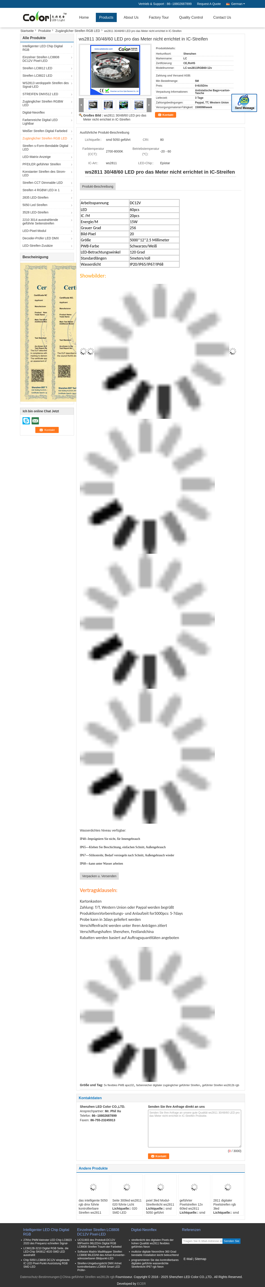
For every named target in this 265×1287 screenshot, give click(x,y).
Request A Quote (209, 4)
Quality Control (191, 17)
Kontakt (167, 115)
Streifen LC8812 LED (37, 68)
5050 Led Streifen (34, 205)
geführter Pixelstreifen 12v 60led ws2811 (191, 1204)
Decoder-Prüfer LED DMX (40, 238)
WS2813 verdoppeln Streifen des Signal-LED (45, 84)
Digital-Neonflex (33, 112)
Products (106, 17)
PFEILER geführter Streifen (41, 164)
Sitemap (200, 1259)
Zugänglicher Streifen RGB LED (77, 31)
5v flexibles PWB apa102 (119, 1085)
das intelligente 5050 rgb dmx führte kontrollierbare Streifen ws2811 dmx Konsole (93, 1208)
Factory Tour (159, 17)
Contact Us (222, 17)
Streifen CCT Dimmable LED (42, 182)
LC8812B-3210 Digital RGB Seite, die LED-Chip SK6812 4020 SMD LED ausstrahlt (45, 1252)
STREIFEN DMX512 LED (40, 94)
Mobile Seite (192, 1264)
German (238, 4)
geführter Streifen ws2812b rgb (220, 1085)
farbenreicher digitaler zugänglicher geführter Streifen (168, 1085)
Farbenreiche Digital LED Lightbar (40, 121)
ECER (141, 1283)
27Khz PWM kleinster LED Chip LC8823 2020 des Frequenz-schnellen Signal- (47, 1241)
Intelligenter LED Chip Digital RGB (42, 48)
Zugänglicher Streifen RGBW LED (42, 103)
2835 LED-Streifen (35, 197)
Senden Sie (231, 1241)
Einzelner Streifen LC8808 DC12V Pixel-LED (40, 59)
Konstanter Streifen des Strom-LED (44, 173)
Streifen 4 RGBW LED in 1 (41, 190)
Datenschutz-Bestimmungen (40, 1277)
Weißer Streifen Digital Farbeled (44, 131)
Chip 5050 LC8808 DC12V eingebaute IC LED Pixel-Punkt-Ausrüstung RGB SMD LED (46, 1263)
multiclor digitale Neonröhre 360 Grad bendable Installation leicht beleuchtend (155, 1253)
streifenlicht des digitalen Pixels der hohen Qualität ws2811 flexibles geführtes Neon (152, 1243)
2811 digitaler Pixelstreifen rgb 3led (224, 1204)
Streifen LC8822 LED (37, 75)
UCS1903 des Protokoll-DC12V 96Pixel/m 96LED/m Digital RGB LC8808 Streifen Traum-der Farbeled (99, 1243)
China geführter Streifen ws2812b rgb (88, 1277)
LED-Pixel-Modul (34, 231)
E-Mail (188, 1259)
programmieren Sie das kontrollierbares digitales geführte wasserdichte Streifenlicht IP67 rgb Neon (155, 1263)
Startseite (27, 31)
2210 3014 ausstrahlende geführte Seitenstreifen (40, 221)
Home (84, 17)
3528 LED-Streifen (35, 212)
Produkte (44, 31)
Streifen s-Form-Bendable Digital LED (45, 147)
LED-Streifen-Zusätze (37, 245)
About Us (131, 17)
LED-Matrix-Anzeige (36, 157)
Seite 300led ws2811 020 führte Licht (126, 1202)
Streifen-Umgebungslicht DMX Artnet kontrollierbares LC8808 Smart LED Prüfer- (99, 1267)
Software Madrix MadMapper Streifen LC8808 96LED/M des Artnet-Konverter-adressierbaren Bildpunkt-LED (101, 1255)
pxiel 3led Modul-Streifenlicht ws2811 (160, 1202)
